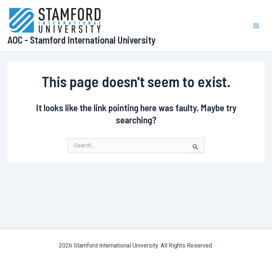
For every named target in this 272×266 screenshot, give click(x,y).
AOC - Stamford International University (81, 39)
